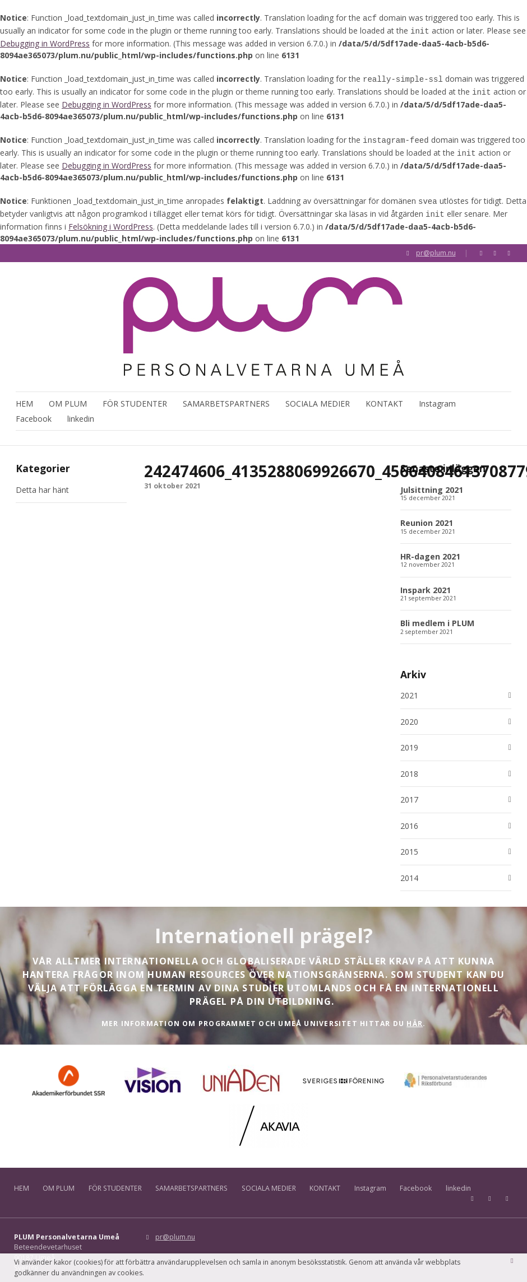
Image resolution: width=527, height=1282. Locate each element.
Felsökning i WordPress (110, 217)
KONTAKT (384, 395)
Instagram (437, 395)
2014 (409, 871)
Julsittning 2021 (431, 482)
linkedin (80, 410)
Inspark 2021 (425, 582)
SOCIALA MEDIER (317, 395)
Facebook (34, 410)
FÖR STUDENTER (135, 395)
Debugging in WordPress (45, 41)
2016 (409, 819)
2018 (409, 767)
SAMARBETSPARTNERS (226, 395)
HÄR (414, 1016)
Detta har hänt (42, 482)
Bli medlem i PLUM (437, 616)
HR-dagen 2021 (430, 549)
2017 (409, 793)
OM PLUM (68, 395)
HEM (24, 395)
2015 (409, 845)
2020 (409, 715)
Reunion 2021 (426, 516)
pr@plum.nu (436, 244)
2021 (409, 689)
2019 (409, 741)
